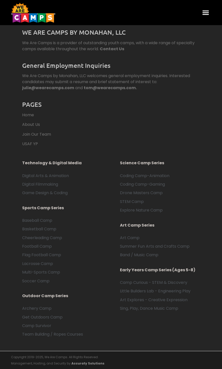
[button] (205, 12)
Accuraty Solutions (87, 363)
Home (28, 115)
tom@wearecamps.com (110, 88)
